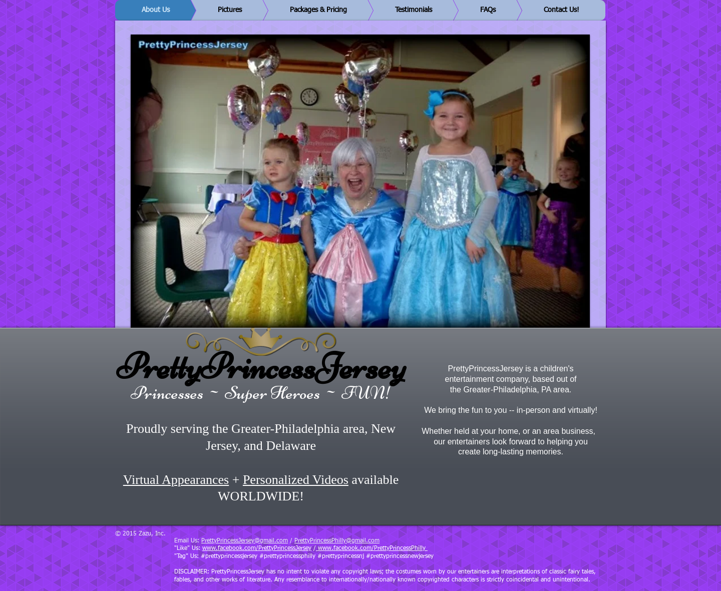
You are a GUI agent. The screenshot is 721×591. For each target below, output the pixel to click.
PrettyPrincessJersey (261, 366)
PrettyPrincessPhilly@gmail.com (337, 541)
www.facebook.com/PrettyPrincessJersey (256, 548)
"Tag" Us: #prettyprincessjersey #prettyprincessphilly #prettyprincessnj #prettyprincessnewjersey (304, 556)
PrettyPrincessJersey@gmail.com (244, 541)
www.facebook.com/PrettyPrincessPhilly (372, 548)
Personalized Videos (295, 479)
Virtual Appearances (176, 479)
